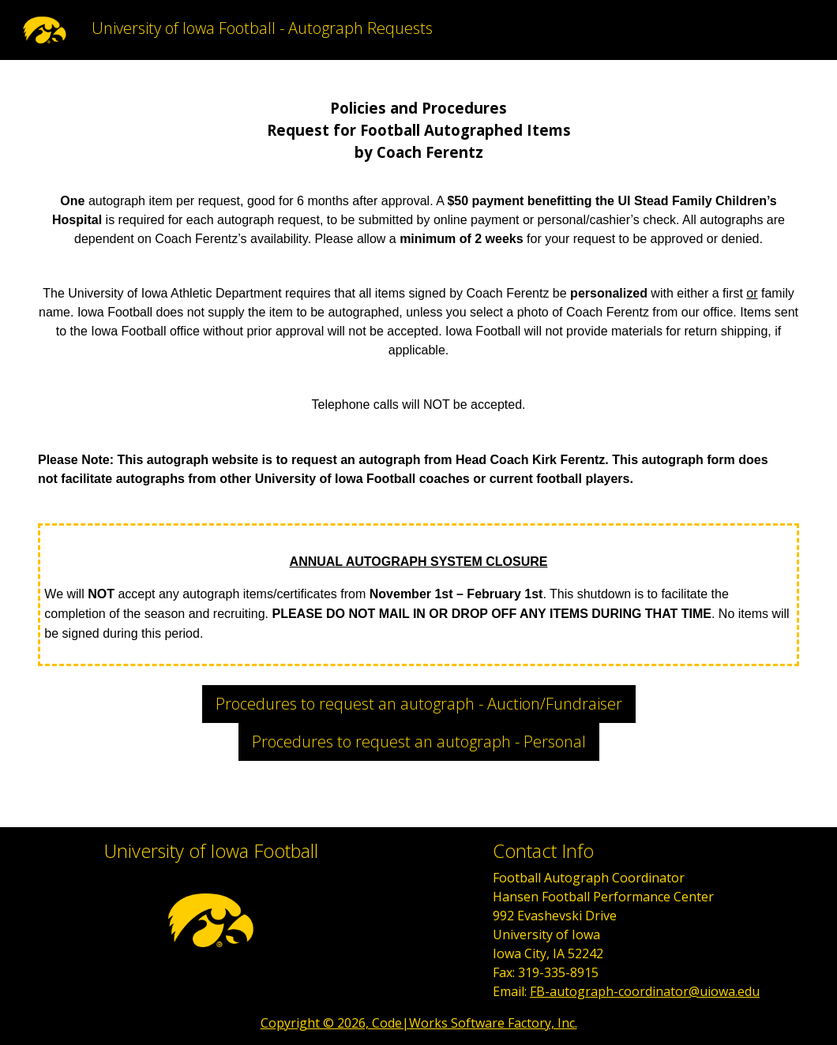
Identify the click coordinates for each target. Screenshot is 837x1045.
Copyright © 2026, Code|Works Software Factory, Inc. (419, 1023)
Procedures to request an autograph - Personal (419, 741)
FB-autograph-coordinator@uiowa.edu (645, 991)
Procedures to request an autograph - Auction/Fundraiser (419, 703)
